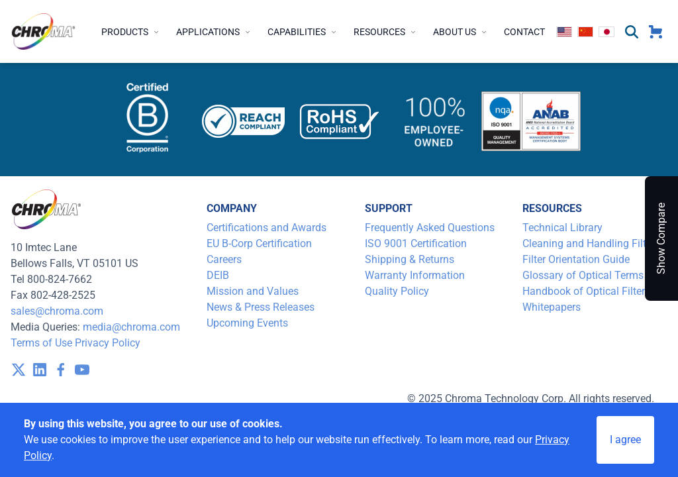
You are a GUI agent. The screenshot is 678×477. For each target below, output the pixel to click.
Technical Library (562, 227)
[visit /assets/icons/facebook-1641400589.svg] (61, 370)
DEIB (218, 275)
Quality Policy (397, 291)
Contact (524, 31)
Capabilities (302, 31)
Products (130, 31)
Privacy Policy (107, 343)
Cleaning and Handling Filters (591, 243)
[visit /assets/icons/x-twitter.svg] (18, 370)
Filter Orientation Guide (576, 259)
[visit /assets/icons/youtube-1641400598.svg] (82, 370)
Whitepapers (551, 307)
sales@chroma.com (57, 311)
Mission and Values (253, 291)
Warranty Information (415, 275)
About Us (460, 31)
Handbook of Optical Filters (586, 291)
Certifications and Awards (266, 227)
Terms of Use (41, 343)
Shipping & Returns (409, 259)
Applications (214, 31)
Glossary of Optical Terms (583, 275)
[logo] (44, 31)
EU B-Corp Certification (259, 243)
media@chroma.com (131, 327)
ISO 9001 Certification (416, 243)
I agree (625, 439)
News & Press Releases (261, 307)
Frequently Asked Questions (430, 227)
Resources (385, 31)
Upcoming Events (247, 323)
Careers (224, 259)
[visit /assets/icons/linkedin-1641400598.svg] (40, 370)
